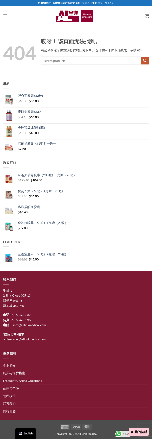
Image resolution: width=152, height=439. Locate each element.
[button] (5, 16)
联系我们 (9, 403)
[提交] (145, 60)
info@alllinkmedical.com (29, 325)
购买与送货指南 (14, 373)
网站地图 (9, 411)
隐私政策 (9, 396)
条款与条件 (11, 388)
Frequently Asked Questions (22, 380)
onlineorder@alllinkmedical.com (25, 339)
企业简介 (9, 365)
